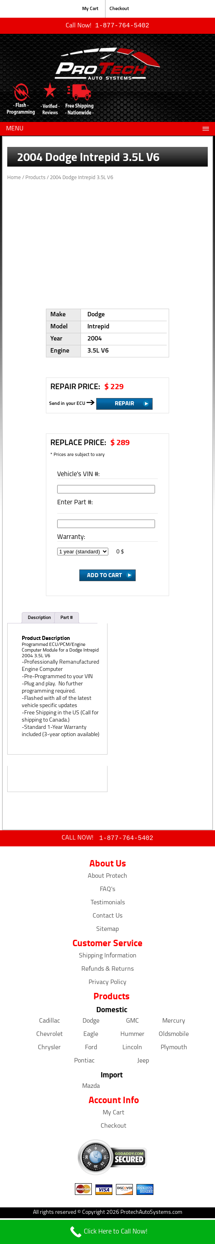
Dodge (91, 1022)
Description (39, 618)
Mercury (173, 1022)
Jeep (143, 1062)
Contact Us (107, 917)
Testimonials (108, 904)
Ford (91, 1049)
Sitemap (107, 931)
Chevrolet (49, 1036)
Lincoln (132, 1049)
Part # (66, 618)
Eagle (90, 1036)
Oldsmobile (174, 1036)
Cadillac (49, 1022)
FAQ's (107, 891)
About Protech (107, 878)
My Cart (90, 8)
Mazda (91, 1088)
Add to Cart (104, 575)
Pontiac (84, 1062)
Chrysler (49, 1049)
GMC (132, 1022)
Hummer (132, 1036)
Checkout (119, 8)
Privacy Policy (107, 984)
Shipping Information (107, 957)
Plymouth (174, 1049)
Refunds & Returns (107, 971)
